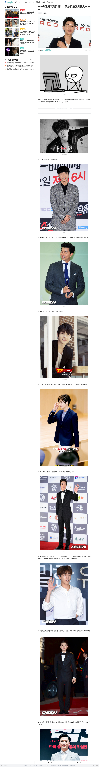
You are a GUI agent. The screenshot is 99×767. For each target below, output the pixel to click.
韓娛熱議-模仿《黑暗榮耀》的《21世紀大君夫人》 (20, 63)
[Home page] (9, 2)
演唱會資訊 (50, 2)
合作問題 (41, 765)
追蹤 (48, 50)
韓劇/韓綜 (31, 2)
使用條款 (26, 765)
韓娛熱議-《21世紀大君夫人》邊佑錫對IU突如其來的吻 (21, 69)
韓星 (25, 2)
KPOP (20, 2)
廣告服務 (46, 765)
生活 (43, 2)
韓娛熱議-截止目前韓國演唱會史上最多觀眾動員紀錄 (21, 66)
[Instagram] (97, 765)
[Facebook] (93, 765)
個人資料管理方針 (33, 765)
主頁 (16, 2)
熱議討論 (38, 2)
